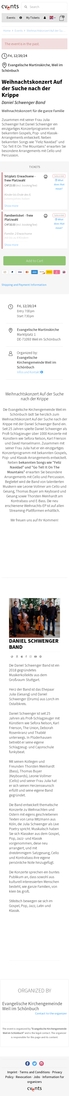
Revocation (23, 1077)
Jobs (36, 1077)
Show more (11, 206)
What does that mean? (59, 184)
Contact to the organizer (51, 1013)
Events (19, 30)
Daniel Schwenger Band (34, 643)
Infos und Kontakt (30, 372)
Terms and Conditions (35, 1072)
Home (7, 30)
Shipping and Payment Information (24, 284)
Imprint (12, 1072)
